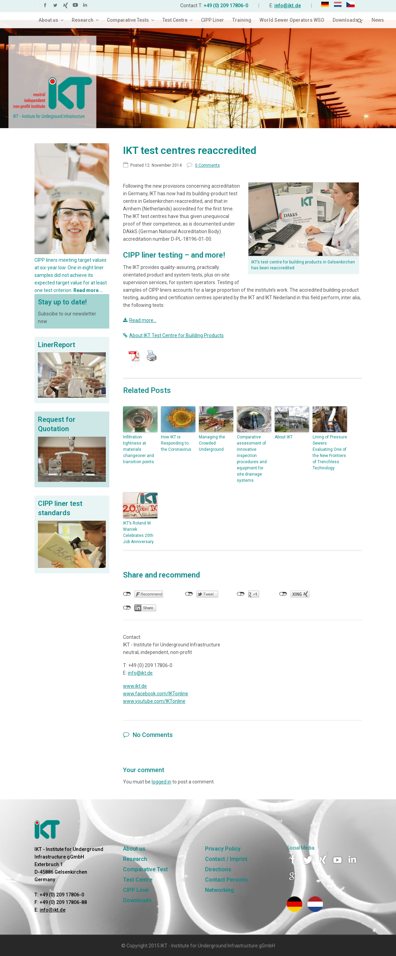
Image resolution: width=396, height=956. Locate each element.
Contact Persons (226, 879)
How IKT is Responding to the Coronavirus (176, 443)
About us (134, 848)
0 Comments (203, 165)
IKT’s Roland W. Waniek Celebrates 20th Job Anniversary (138, 532)
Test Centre (137, 879)
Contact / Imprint (226, 859)
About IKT (284, 437)
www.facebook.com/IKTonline (155, 693)
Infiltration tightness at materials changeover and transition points (138, 449)
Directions (218, 869)
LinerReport (56, 345)
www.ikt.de (135, 686)
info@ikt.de (287, 5)
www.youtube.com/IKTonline (154, 701)
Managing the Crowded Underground (212, 443)
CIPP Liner (136, 890)
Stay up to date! (62, 302)
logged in (161, 781)
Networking (219, 890)
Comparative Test (145, 869)
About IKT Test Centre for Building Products (173, 335)
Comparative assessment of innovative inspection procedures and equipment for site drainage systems (252, 459)
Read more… (139, 320)
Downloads (137, 900)
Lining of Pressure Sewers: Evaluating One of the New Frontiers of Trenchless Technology (330, 452)
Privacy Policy (223, 848)
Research (135, 859)
